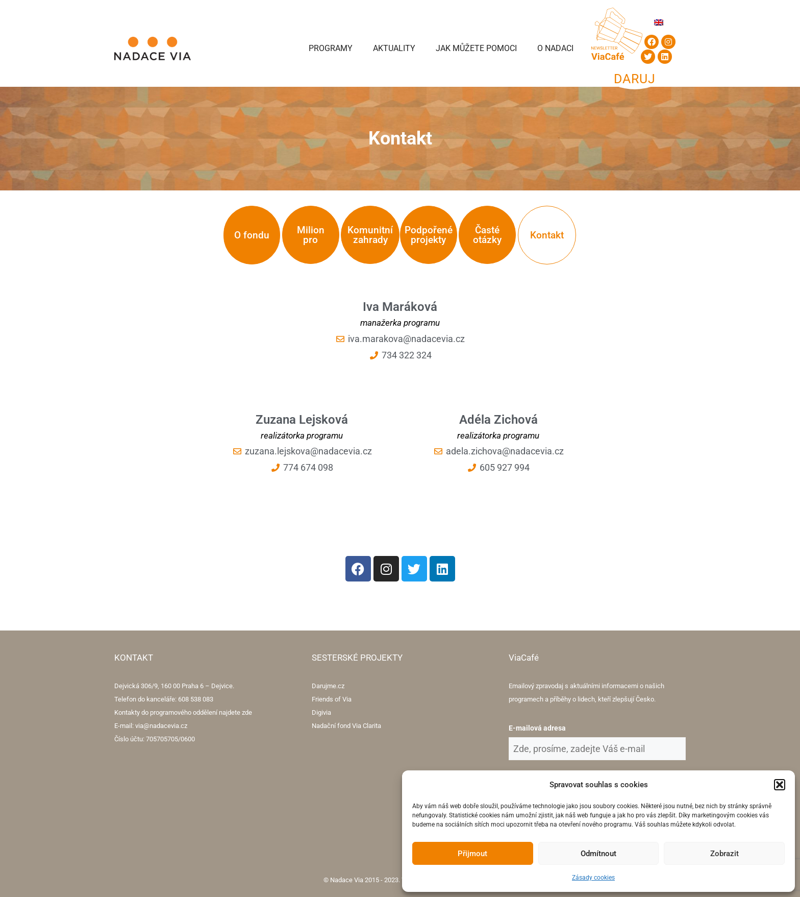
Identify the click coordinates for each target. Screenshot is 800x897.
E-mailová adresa (537, 728)
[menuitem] (658, 22)
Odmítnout (598, 853)
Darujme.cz (328, 686)
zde (247, 712)
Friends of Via (332, 699)
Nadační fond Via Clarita (346, 726)
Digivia (321, 712)
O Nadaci (555, 48)
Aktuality (394, 48)
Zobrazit (724, 853)
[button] (779, 785)
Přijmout (472, 853)
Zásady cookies (593, 877)
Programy (331, 48)
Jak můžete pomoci (476, 48)
